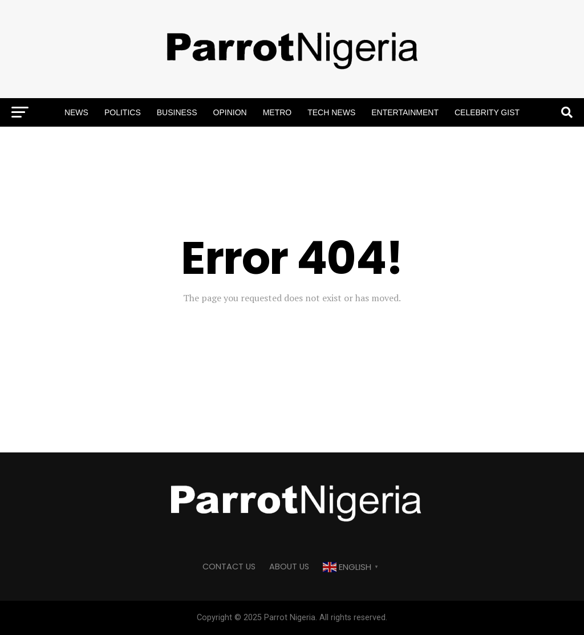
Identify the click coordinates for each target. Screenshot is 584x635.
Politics (122, 112)
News (76, 112)
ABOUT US (289, 566)
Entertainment (405, 112)
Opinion (230, 112)
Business (177, 112)
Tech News (331, 112)
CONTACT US (229, 566)
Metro (277, 112)
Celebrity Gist (487, 112)
